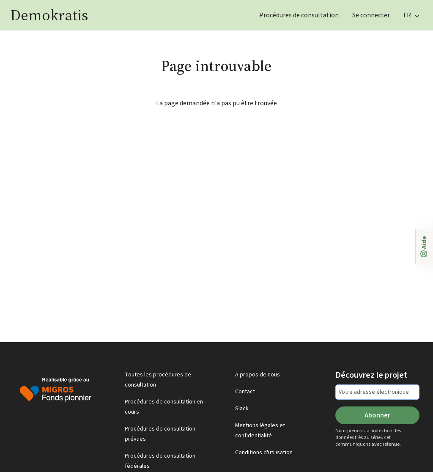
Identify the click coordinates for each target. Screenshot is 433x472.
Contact (245, 391)
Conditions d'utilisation (264, 452)
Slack (242, 408)
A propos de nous (257, 374)
